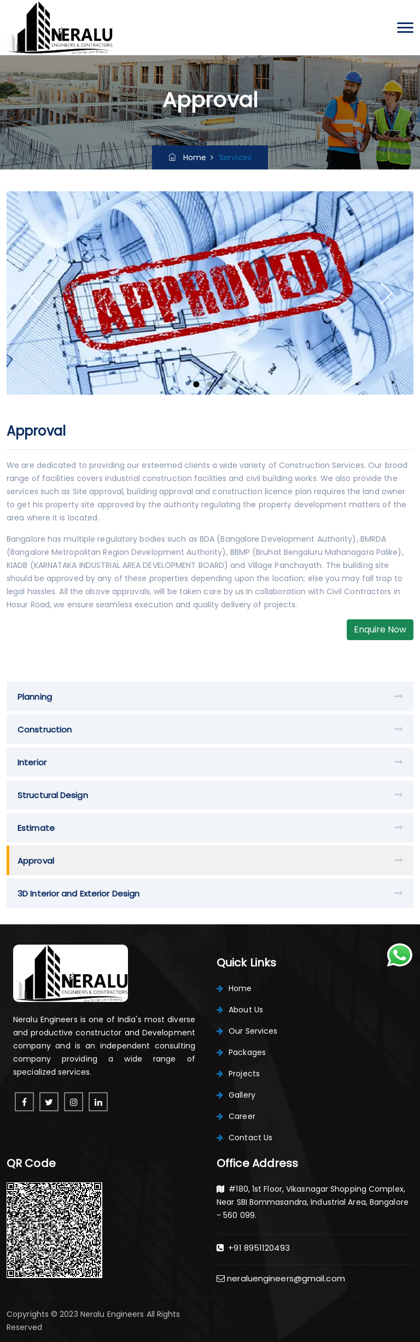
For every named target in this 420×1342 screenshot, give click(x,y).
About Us (240, 1009)
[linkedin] (98, 1101)
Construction (45, 729)
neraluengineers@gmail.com (281, 1278)
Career (236, 1116)
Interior (32, 762)
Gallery (236, 1094)
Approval (36, 860)
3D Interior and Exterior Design (78, 893)
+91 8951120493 (253, 1247)
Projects (238, 1073)
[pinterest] (49, 1101)
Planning (35, 696)
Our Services (247, 1030)
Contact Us (244, 1137)
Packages (241, 1052)
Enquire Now (380, 629)
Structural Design (53, 795)
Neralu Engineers (113, 1314)
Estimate (36, 828)
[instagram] (73, 1101)
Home (187, 157)
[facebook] (24, 1101)
